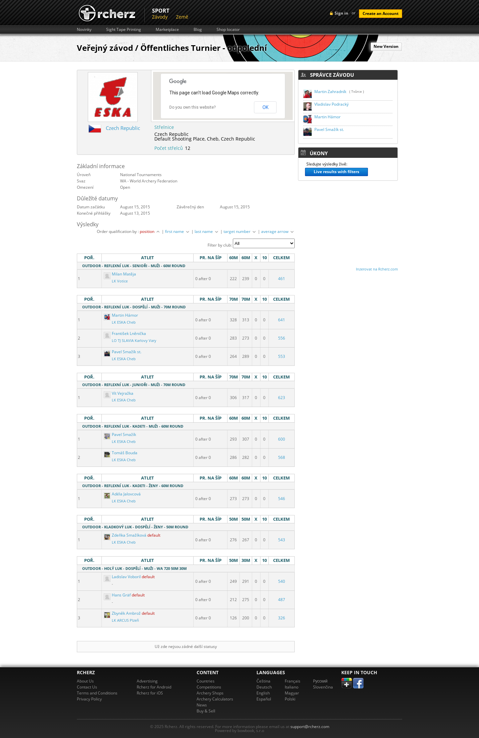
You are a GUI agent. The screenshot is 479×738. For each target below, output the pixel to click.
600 (281, 439)
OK (265, 107)
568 (281, 457)
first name (177, 231)
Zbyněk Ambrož (123, 613)
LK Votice (120, 281)
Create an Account (381, 13)
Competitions (209, 687)
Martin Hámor (121, 315)
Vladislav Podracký (331, 104)
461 (281, 278)
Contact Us (87, 687)
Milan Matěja (120, 274)
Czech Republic (123, 128)
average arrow (278, 231)
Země (182, 17)
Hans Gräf (118, 595)
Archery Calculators (215, 699)
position (150, 231)
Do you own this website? (192, 107)
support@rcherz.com (309, 726)
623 (281, 397)
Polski (290, 699)
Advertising (147, 681)
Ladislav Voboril (123, 577)
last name (207, 231)
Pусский (320, 681)
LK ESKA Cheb (124, 322)
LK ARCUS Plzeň (125, 620)
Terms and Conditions (97, 693)
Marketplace (167, 30)
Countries (206, 681)
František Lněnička (125, 333)
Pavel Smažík (120, 434)
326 (281, 618)
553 (281, 356)
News (202, 705)
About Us (85, 681)
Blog (198, 30)
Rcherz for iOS (150, 693)
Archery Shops (210, 693)
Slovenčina (323, 687)
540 (281, 581)
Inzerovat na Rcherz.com (377, 269)
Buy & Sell (206, 711)
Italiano (291, 687)
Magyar (292, 693)
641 (281, 320)
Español (263, 699)
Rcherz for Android (154, 687)
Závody (160, 17)
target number (240, 231)
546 (281, 498)
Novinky (84, 30)
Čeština (263, 681)
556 (281, 338)
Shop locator (228, 30)
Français (292, 681)
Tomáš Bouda (120, 453)
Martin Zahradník (330, 91)
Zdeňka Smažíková (125, 535)
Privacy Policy (89, 699)
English (263, 693)
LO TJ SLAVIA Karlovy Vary (134, 340)
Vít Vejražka (118, 393)
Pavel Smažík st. (122, 352)
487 (281, 599)
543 (281, 540)
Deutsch (264, 687)
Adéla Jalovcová (122, 494)
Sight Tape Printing (123, 30)
